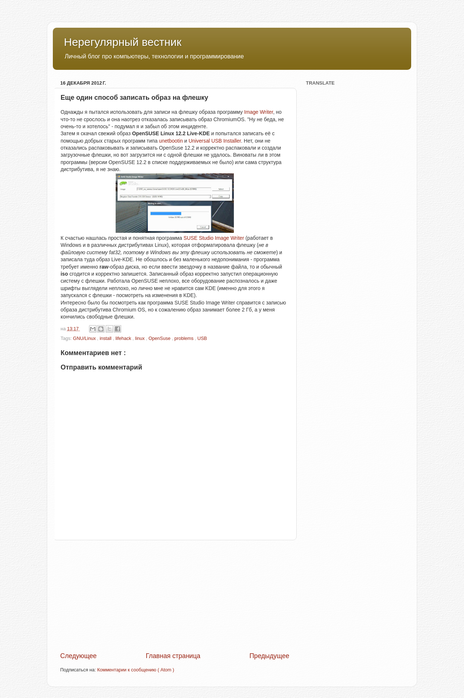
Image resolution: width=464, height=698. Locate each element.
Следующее (78, 656)
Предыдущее (269, 656)
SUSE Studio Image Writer (214, 238)
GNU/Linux (85, 338)
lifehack (123, 338)
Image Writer (258, 112)
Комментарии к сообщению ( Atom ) (135, 670)
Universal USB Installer (214, 141)
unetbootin (171, 141)
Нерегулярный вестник (122, 42)
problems (184, 338)
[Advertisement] (174, 595)
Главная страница (173, 656)
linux (140, 338)
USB (202, 338)
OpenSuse (160, 338)
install (106, 338)
